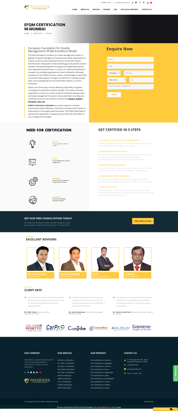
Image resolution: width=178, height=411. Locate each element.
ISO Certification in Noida (100, 388)
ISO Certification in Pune (100, 369)
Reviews (106, 9)
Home (74, 9)
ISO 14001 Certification (66, 363)
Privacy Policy (149, 402)
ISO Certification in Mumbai (101, 360)
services (96, 9)
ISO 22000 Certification (66, 369)
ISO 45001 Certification (66, 366)
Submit (114, 94)
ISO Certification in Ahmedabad (102, 379)
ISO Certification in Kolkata (100, 385)
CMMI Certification (64, 379)
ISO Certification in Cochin (100, 382)
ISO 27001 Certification (66, 372)
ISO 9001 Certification (66, 360)
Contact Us (147, 9)
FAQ (115, 9)
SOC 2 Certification (64, 382)
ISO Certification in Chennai (101, 366)
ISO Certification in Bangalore (101, 363)
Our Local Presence (129, 9)
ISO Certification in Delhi (100, 375)
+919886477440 (106, 3)
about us (85, 9)
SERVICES (38, 33)
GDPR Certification (64, 388)
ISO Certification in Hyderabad (102, 372)
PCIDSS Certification (65, 385)
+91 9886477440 (132, 365)
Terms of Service (111, 407)
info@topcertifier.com (121, 3)
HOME (27, 33)
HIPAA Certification (65, 375)
